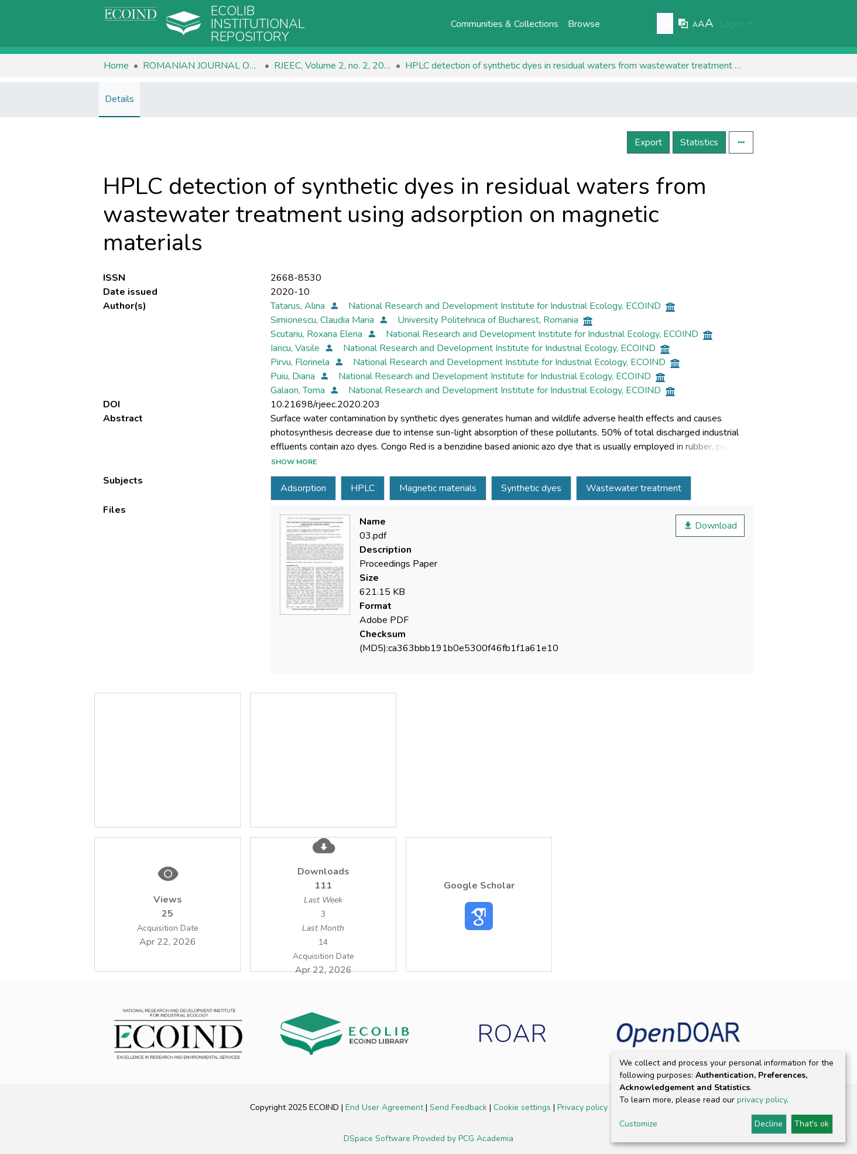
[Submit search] (666, 24)
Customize (638, 1123)
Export (648, 142)
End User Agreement (385, 1107)
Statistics (699, 142)
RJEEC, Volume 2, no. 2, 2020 (332, 65)
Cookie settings (523, 1107)
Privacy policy (582, 1107)
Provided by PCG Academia (463, 1138)
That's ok (811, 1123)
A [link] (695, 24)
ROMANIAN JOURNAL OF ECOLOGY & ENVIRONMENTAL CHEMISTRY (201, 65)
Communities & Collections (504, 24)
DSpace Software (378, 1138)
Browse (584, 24)
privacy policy (762, 1099)
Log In (732, 24)
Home (116, 65)
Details (119, 99)
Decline (769, 1123)
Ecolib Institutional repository (258, 24)
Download (710, 525)
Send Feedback (459, 1107)
